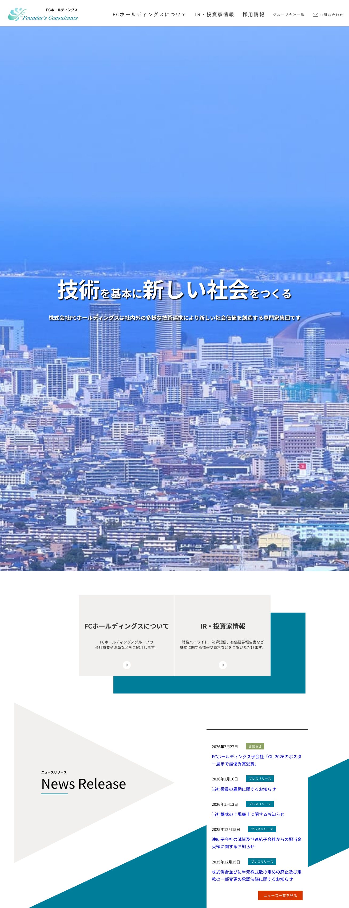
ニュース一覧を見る (280, 895)
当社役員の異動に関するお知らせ (244, 789)
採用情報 (254, 14)
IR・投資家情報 (215, 14)
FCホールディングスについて (150, 14)
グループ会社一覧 (289, 14)
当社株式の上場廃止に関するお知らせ (248, 814)
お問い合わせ (332, 14)
